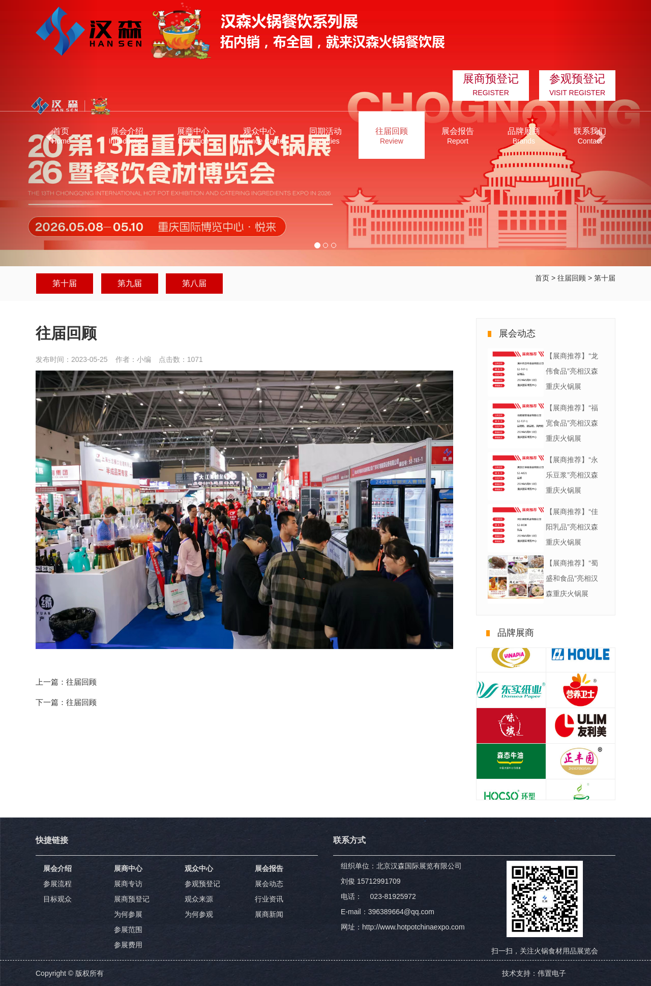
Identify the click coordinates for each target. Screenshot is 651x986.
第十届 (64, 283)
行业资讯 (269, 899)
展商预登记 (132, 899)
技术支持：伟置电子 (534, 973)
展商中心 (128, 868)
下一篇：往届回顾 (66, 702)
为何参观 (199, 914)
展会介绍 (57, 868)
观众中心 (199, 868)
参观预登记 (202, 884)
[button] (127, 135)
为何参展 (128, 914)
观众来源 (199, 899)
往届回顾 (571, 278)
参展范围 (128, 929)
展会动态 (269, 884)
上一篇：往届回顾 (66, 682)
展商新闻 (269, 914)
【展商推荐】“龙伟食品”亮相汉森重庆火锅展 (572, 371)
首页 (542, 278)
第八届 (194, 283)
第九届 (129, 283)
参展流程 (57, 884)
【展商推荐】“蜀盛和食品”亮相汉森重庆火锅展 (572, 578)
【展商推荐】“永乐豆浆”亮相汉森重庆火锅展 (572, 475)
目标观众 (57, 899)
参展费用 (128, 945)
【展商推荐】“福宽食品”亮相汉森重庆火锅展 (572, 423)
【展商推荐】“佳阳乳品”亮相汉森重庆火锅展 (572, 527)
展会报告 (269, 868)
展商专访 (128, 884)
